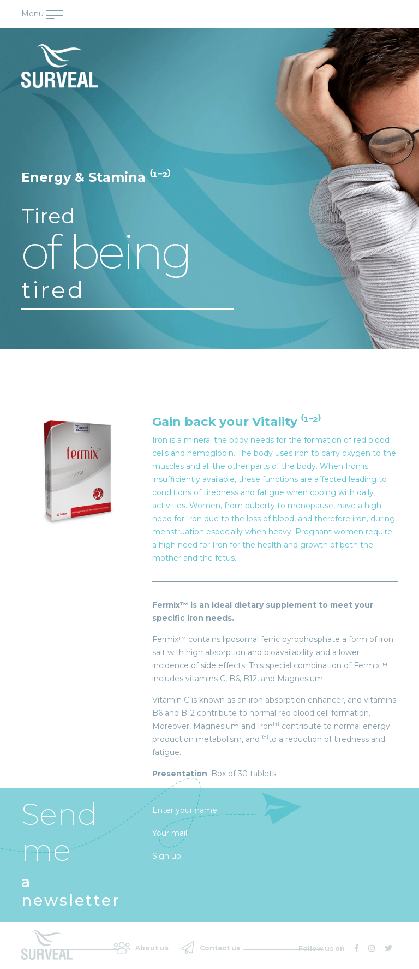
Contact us (210, 947)
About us (141, 947)
